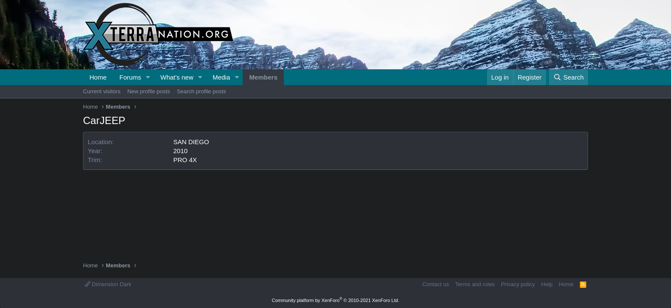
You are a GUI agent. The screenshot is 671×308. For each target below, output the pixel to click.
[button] (148, 77)
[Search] (568, 77)
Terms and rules (475, 284)
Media (221, 77)
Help (547, 284)
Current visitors (101, 91)
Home (98, 77)
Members (263, 77)
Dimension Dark (108, 284)
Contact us (435, 284)
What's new (176, 77)
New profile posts (148, 91)
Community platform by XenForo (335, 300)
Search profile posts (201, 91)
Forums (130, 77)
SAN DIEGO (191, 141)
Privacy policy (518, 284)
